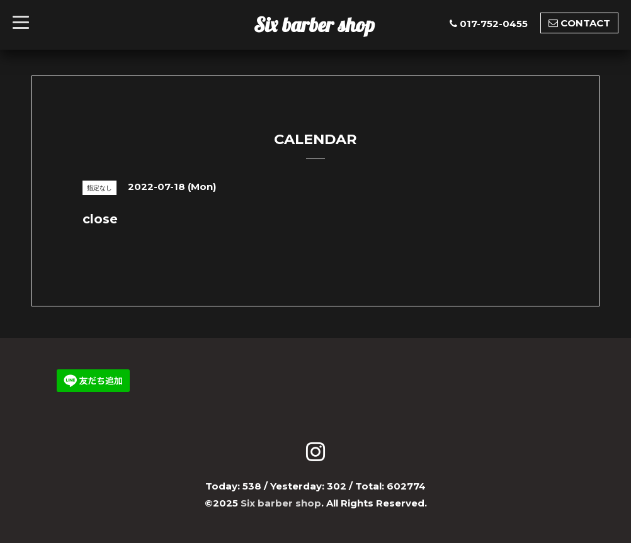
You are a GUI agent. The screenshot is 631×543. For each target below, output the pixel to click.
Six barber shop (314, 24)
